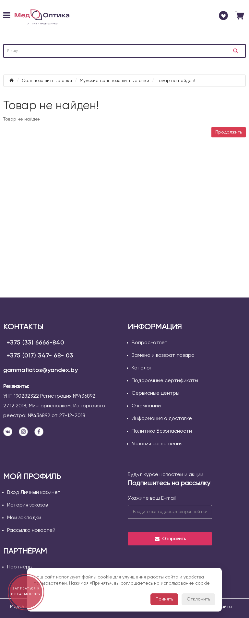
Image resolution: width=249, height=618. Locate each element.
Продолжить (228, 132)
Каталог (142, 368)
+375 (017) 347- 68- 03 (39, 356)
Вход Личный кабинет (34, 492)
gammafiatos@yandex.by (40, 370)
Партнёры (19, 567)
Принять (164, 599)
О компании (146, 406)
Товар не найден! (176, 80)
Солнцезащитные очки (47, 80)
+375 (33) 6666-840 (35, 343)
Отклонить (198, 599)
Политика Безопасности (162, 431)
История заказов (27, 505)
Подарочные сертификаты (165, 380)
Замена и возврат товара (163, 355)
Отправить (170, 539)
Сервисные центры (155, 393)
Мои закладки (24, 517)
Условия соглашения (157, 444)
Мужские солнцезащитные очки (114, 80)
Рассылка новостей (31, 530)
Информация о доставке (162, 418)
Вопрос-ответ (150, 342)
